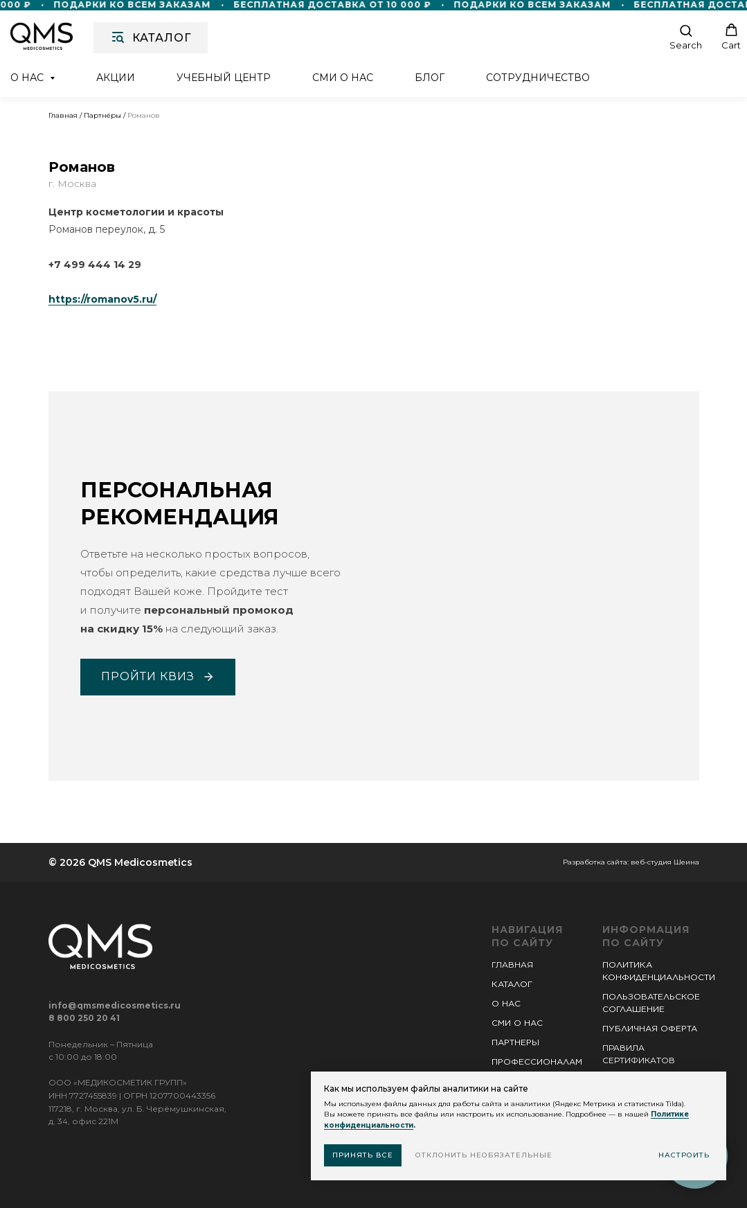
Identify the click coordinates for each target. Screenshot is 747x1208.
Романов (143, 115)
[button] (685, 37)
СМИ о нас (342, 78)
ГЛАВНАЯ (512, 964)
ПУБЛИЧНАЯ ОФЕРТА (649, 1028)
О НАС (506, 1003)
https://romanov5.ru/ (102, 299)
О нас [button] (28, 78)
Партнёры (102, 115)
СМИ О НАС (517, 1023)
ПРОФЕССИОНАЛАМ (537, 1061)
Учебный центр (224, 78)
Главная (63, 115)
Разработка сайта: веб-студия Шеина (631, 862)
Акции (115, 78)
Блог (429, 78)
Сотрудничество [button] (538, 78)
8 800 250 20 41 (84, 1018)
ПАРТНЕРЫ (515, 1042)
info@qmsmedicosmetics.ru (114, 1005)
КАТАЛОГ (512, 984)
